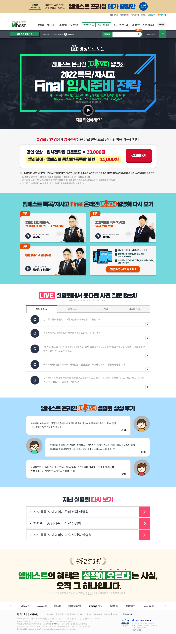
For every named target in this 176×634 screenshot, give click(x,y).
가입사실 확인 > (137, 630)
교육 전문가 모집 (77, 614)
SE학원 (161, 24)
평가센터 (136, 25)
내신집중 (51, 25)
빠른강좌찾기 (151, 34)
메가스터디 (41, 606)
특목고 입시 (42, 309)
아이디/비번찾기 (57, 34)
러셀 (57, 606)
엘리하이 (25, 606)
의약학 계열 (134, 309)
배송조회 (70, 34)
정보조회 (50, 621)
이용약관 (115, 614)
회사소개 (50, 614)
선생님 (41, 25)
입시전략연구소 (121, 25)
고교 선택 (103, 309)
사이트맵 (107, 614)
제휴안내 (88, 614)
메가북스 (95, 606)
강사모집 (66, 614)
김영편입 (114, 606)
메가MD (149, 606)
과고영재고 (103, 24)
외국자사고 (88, 24)
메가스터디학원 (74, 606)
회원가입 (45, 34)
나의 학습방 (148, 25)
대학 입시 (72, 309)
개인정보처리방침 (126, 614)
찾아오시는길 (97, 614)
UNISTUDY (132, 606)
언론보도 (58, 614)
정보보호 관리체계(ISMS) (125, 623)
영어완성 (63, 25)
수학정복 (74, 25)
